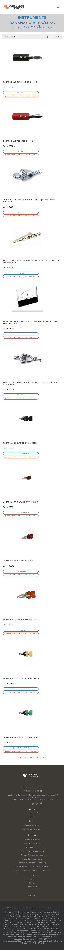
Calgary (11, 795)
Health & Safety (32, 825)
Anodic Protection (32, 839)
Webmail (32, 895)
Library (32, 879)
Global (51, 799)
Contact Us (32, 887)
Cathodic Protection (32, 843)
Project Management (32, 829)
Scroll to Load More (32, 758)
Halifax (31, 795)
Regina (14, 799)
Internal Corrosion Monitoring (32, 863)
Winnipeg (41, 795)
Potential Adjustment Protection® (32, 866)
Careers (32, 883)
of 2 (52, 37)
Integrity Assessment (32, 859)
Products (32, 875)
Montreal (52, 795)
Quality (32, 821)
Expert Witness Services (32, 855)
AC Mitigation (32, 847)
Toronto (24, 799)
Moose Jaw (32, 797)
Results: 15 (10, 37)
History (32, 817)
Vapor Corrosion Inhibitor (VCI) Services (32, 870)
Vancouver (34, 799)
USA (43, 799)
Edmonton (21, 795)
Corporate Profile (32, 813)
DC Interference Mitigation (32, 851)
